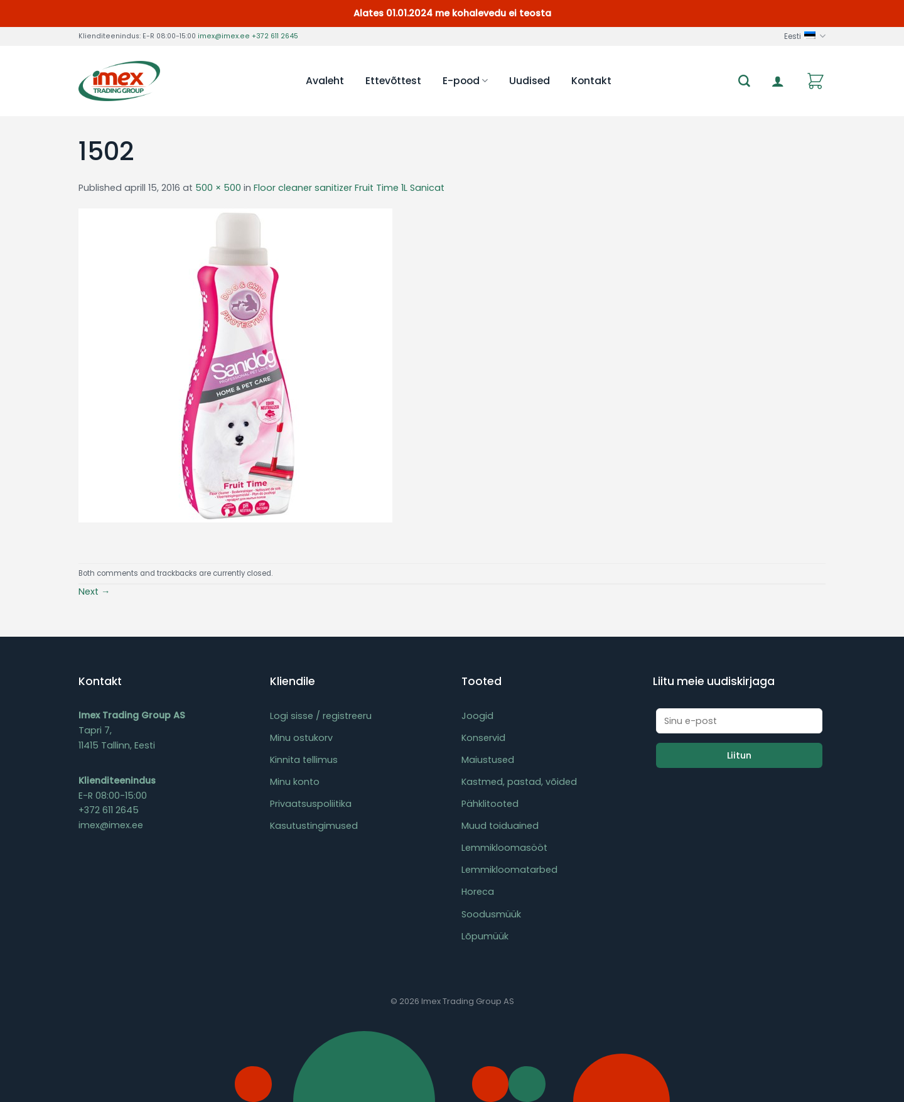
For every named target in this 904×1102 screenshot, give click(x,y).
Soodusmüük (491, 914)
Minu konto (295, 781)
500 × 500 (218, 187)
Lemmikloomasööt (504, 847)
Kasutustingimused (314, 825)
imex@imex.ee (224, 36)
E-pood (465, 80)
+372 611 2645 (275, 36)
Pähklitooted (490, 803)
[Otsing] (744, 81)
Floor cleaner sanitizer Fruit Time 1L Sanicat (349, 187)
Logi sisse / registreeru (321, 716)
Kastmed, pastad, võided (519, 781)
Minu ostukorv (301, 738)
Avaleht (325, 80)
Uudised (529, 80)
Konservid (483, 738)
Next (94, 591)
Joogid (477, 716)
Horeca (477, 891)
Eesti (805, 36)
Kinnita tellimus (304, 760)
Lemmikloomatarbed (509, 869)
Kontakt (591, 80)
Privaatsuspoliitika (311, 803)
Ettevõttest (393, 80)
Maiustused (487, 760)
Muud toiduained (500, 825)
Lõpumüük (484, 936)
